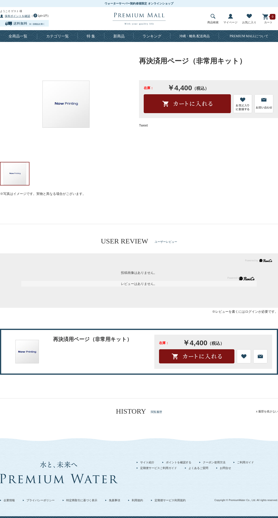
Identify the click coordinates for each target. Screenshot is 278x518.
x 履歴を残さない (267, 411)
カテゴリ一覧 (57, 36)
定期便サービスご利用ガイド (158, 468)
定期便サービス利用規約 (170, 500)
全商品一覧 (17, 36)
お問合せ (225, 468)
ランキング (152, 36)
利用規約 (137, 500)
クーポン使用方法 (214, 462)
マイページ (230, 19)
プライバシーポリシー (40, 500)
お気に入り (249, 19)
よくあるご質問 (198, 468)
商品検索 (213, 19)
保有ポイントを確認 (17, 16)
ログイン (251, 311)
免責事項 (114, 500)
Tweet (143, 125)
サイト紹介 (147, 462)
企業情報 (9, 500)
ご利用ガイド (245, 462)
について (249, 36)
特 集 (91, 36)
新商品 (119, 36)
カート (268, 19)
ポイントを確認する (178, 462)
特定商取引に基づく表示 (81, 500)
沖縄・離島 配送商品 (194, 36)
